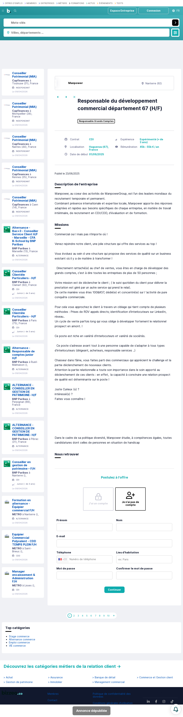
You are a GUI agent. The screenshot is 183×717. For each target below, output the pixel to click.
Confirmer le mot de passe (134, 568)
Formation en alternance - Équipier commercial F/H (23, 505)
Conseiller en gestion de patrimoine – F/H (23, 465)
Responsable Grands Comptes (96, 121)
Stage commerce (19, 636)
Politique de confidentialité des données (112, 695)
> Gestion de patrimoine (18, 682)
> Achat (8, 677)
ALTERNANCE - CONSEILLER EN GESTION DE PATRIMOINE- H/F (24, 390)
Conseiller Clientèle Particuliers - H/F (24, 274)
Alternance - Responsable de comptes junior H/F (23, 353)
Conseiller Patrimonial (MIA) (24, 74)
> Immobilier (55, 682)
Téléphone (63, 552)
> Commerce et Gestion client (155, 677)
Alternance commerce (22, 639)
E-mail (60, 536)
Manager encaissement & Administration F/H (23, 576)
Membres (53, 693)
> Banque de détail (103, 677)
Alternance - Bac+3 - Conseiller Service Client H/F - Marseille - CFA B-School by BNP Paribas (25, 236)
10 (108, 615)
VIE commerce (17, 645)
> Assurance (55, 677)
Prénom (61, 520)
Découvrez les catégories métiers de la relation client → (62, 666)
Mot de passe (65, 568)
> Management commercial (108, 682)
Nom (119, 520)
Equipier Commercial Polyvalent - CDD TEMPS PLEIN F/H (24, 539)
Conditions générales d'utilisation (113, 703)
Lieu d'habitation (127, 552)
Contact (52, 700)
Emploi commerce (19, 642)
